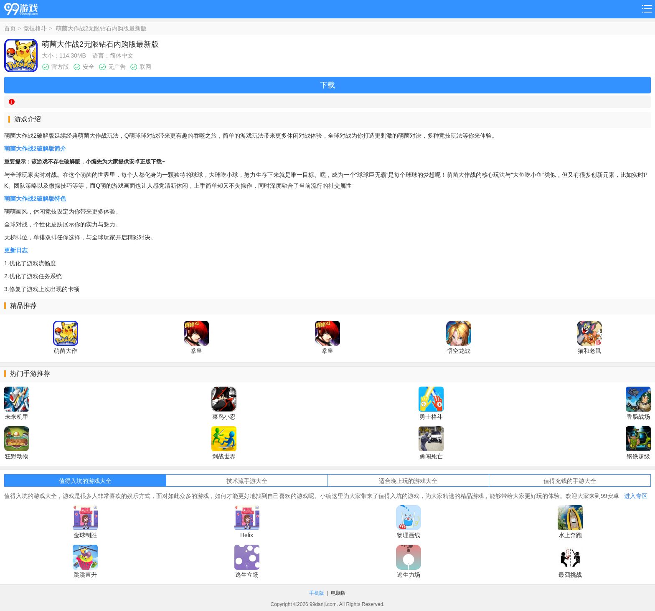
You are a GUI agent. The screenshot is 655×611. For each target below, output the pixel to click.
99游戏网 (21, 8)
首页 (10, 28)
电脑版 (338, 593)
